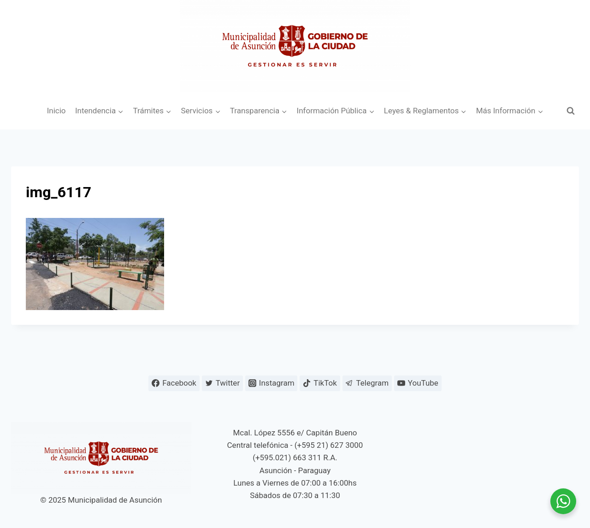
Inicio (56, 110)
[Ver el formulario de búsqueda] (570, 111)
